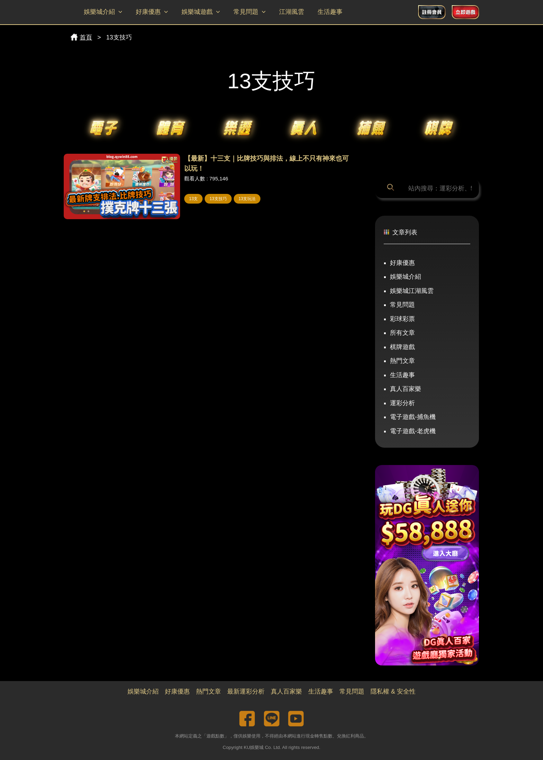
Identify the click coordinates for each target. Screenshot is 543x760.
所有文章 (402, 332)
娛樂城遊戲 (198, 12)
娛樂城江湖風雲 (412, 290)
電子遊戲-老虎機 (413, 431)
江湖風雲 (286, 11)
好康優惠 (150, 12)
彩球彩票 (402, 318)
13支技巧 (218, 198)
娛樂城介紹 (102, 12)
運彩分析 (402, 403)
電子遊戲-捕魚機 (413, 416)
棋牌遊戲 (402, 346)
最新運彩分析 (246, 691)
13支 (193, 198)
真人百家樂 (405, 388)
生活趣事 (323, 11)
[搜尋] (391, 188)
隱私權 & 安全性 (393, 691)
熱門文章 (402, 360)
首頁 (81, 37)
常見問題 (245, 12)
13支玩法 (247, 198)
